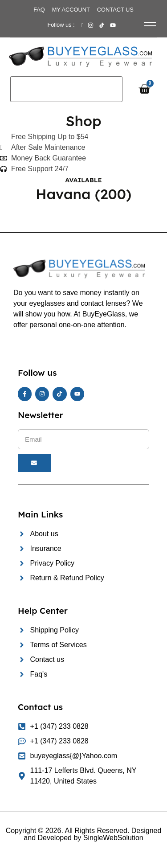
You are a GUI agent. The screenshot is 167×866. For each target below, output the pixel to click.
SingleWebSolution (113, 837)
